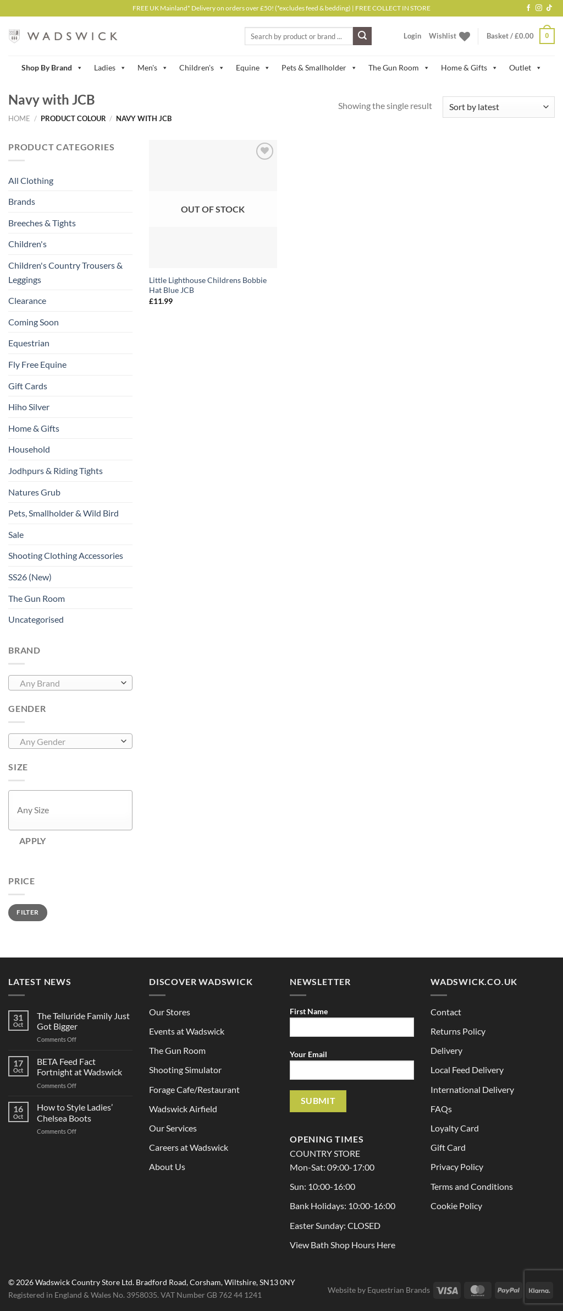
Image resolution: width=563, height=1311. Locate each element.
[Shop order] (499, 107)
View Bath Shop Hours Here (342, 1244)
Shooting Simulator (185, 1069)
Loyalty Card (454, 1128)
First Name (352, 1026)
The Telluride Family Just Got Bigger (83, 1020)
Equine (253, 68)
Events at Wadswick (186, 1031)
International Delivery (472, 1089)
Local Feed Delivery (467, 1069)
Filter (27, 912)
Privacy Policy (456, 1166)
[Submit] (362, 36)
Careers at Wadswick (188, 1147)
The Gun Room (399, 68)
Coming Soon (33, 322)
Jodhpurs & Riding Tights (55, 470)
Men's (152, 68)
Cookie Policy (456, 1205)
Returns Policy (457, 1031)
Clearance (27, 300)
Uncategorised (36, 619)
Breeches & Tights (42, 222)
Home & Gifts (469, 68)
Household (29, 449)
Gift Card (448, 1147)
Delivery (446, 1050)
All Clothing (30, 180)
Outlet (525, 68)
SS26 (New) (30, 577)
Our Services (173, 1128)
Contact (445, 1012)
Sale (16, 534)
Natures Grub (34, 492)
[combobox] (70, 682)
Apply (32, 841)
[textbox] (67, 683)
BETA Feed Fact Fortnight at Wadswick (79, 1066)
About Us (167, 1166)
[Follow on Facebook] (528, 8)
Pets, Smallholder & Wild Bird (63, 513)
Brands (21, 201)
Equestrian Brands (398, 1289)
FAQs (441, 1108)
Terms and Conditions (471, 1186)
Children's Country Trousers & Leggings (65, 272)
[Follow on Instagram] (539, 8)
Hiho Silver (28, 406)
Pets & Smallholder (319, 68)
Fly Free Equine (37, 364)
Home (19, 118)
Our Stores (169, 1012)
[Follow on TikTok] (549, 8)
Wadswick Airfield (183, 1108)
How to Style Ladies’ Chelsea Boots (75, 1112)
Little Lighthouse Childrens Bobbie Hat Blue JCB (208, 285)
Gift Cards (27, 385)
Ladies (110, 68)
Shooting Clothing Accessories (65, 555)
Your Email (352, 1068)
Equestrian (28, 343)
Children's (202, 68)
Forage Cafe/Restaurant (194, 1089)
